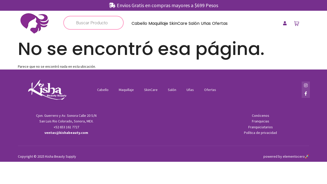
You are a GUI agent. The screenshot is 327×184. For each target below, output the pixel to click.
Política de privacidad (260, 132)
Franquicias (260, 121)
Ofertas (220, 23)
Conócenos (260, 115)
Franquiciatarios (260, 127)
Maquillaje (158, 23)
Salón (194, 23)
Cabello (139, 23)
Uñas (206, 23)
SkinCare (178, 23)
